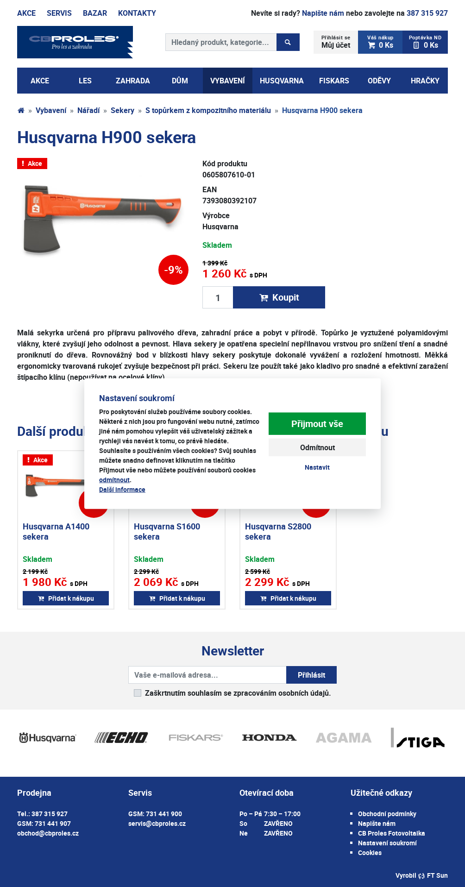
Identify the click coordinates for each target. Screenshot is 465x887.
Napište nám (323, 13)
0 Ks (380, 42)
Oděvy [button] (379, 80)
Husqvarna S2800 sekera (278, 531)
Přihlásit (311, 675)
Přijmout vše (317, 423)
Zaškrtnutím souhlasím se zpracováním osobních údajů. (238, 693)
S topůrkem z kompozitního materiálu (208, 110)
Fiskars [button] (334, 80)
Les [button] (85, 80)
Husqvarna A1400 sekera (56, 531)
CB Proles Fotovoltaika (391, 833)
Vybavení (51, 110)
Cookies (370, 852)
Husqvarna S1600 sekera (167, 531)
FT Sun (433, 875)
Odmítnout (317, 447)
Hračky (425, 80)
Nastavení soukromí (387, 842)
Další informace (122, 489)
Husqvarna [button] (282, 80)
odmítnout (114, 479)
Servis (59, 13)
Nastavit (317, 467)
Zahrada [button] (133, 80)
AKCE (40, 80)
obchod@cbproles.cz (48, 833)
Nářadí (88, 110)
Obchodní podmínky (387, 813)
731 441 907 (53, 823)
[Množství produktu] (217, 297)
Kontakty (137, 13)
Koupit (279, 297)
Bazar (95, 13)
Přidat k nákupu (66, 598)
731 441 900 (164, 813)
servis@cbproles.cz (157, 823)
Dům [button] (180, 80)
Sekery (122, 110)
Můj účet (336, 42)
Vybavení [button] (227, 80)
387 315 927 (427, 13)
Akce (26, 13)
